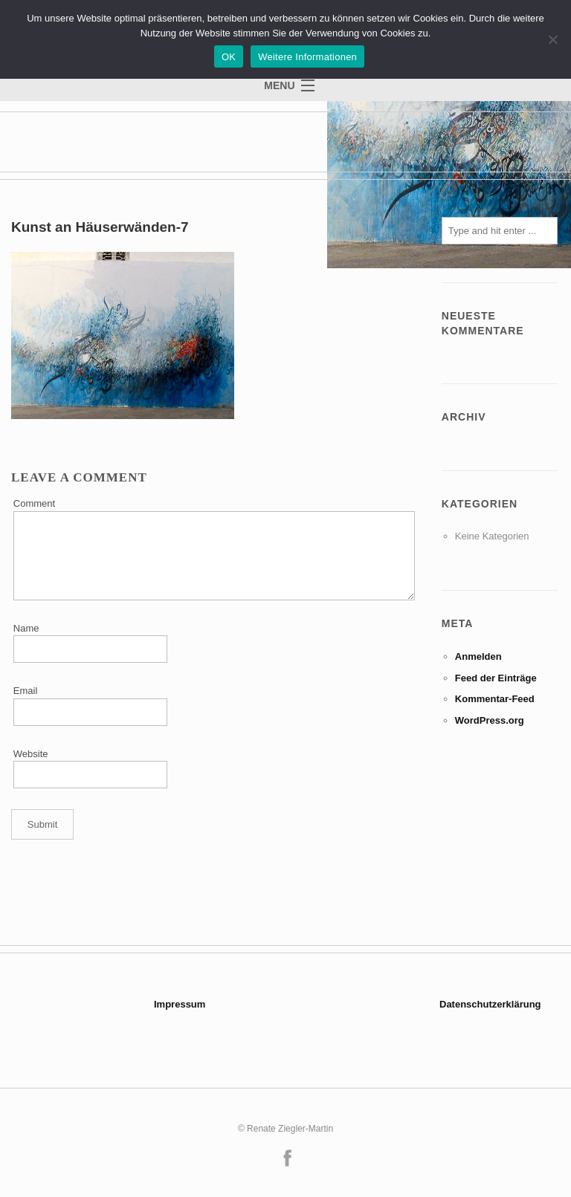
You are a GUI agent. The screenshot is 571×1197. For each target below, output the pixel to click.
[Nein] (552, 39)
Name (26, 628)
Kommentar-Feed (495, 698)
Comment (34, 503)
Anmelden (478, 656)
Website (30, 753)
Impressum (179, 1004)
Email (25, 690)
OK (229, 56)
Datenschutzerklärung (490, 1004)
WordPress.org (489, 720)
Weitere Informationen (307, 56)
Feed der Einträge (496, 678)
